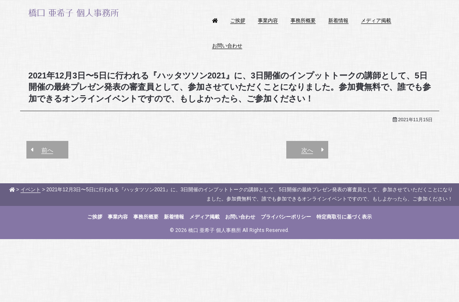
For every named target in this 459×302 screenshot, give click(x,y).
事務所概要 (303, 20)
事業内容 (268, 20)
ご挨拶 (237, 20)
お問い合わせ (227, 46)
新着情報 (338, 20)
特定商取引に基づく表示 (344, 217)
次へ (307, 150)
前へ (47, 150)
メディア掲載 (376, 20)
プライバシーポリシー (286, 217)
